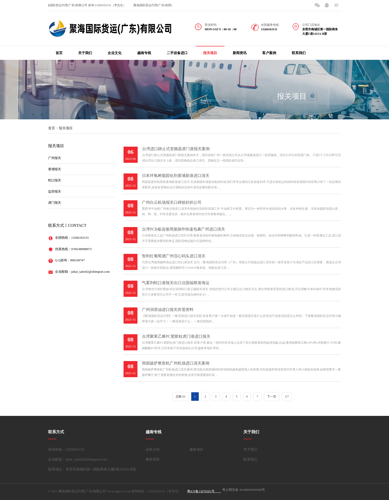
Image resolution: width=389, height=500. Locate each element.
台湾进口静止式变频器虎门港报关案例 (176, 149)
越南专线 (144, 53)
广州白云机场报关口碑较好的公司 (171, 202)
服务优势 (153, 459)
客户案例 (269, 53)
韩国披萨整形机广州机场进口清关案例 (175, 363)
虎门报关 (54, 202)
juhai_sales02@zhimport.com (90, 271)
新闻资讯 (240, 53)
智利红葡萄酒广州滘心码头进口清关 (173, 256)
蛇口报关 (54, 180)
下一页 (271, 396)
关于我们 (85, 53)
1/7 (287, 396)
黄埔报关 (54, 169)
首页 (59, 53)
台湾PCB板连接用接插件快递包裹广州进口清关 (183, 229)
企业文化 (115, 53)
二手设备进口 (177, 53)
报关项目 (210, 53)
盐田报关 (54, 191)
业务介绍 (153, 449)
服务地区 (196, 449)
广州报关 (54, 158)
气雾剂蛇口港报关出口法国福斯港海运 (175, 283)
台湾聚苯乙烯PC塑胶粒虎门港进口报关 (176, 336)
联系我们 (299, 53)
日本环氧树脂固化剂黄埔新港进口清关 (175, 175)
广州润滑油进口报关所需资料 (168, 309)
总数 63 (180, 396)
